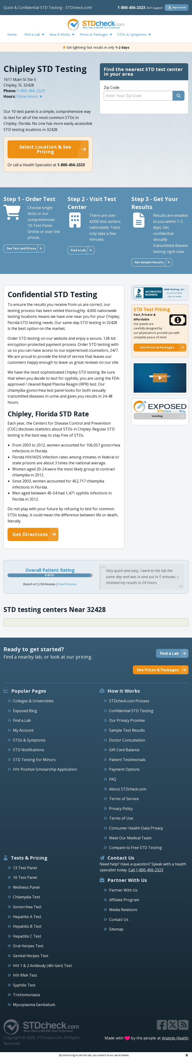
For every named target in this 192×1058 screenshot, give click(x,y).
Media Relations (123, 909)
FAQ (112, 779)
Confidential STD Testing (131, 710)
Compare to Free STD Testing (135, 847)
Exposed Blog (25, 710)
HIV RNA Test (25, 975)
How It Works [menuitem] (59, 34)
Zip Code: (112, 87)
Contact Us (118, 919)
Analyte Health (175, 1038)
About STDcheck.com (127, 789)
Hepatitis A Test (27, 916)
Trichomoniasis (26, 994)
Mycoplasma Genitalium (34, 1004)
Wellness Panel (26, 887)
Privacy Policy (121, 808)
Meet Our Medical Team (130, 838)
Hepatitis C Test (27, 936)
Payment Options (124, 769)
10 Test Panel (25, 877)
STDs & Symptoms (29, 740)
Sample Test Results (127, 730)
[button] (160, 377)
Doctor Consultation (127, 740)
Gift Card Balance (124, 749)
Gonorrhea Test (27, 906)
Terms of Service (124, 798)
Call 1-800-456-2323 (145, 869)
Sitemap (116, 929)
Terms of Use (121, 818)
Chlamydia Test (26, 897)
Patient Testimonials (127, 759)
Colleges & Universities (33, 700)
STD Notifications (28, 749)
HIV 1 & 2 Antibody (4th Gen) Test (42, 965)
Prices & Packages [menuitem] (94, 34)
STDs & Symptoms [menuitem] (132, 34)
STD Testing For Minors (34, 759)
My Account (23, 730)
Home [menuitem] (12, 34)
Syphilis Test (24, 985)
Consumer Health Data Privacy (136, 828)
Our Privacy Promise (127, 720)
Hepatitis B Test (27, 926)
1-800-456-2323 (140, 7)
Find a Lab (22, 720)
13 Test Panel (25, 867)
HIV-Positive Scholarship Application (45, 769)
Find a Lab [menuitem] (32, 34)
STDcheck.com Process (129, 700)
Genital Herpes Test (30, 955)
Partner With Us (123, 890)
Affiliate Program (124, 899)
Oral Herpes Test (28, 945)
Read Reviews (67, 584)
